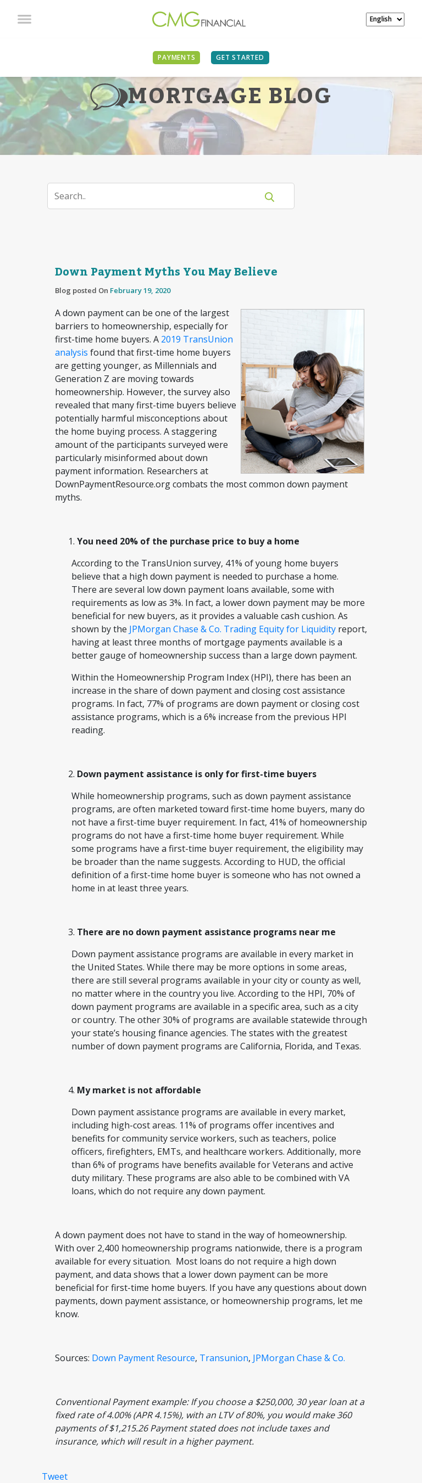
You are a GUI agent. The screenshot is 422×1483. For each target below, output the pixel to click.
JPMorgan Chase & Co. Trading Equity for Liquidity (233, 629)
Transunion (223, 1358)
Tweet (55, 1476)
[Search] (159, 196)
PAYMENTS (176, 57)
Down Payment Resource (143, 1358)
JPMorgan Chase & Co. (299, 1358)
